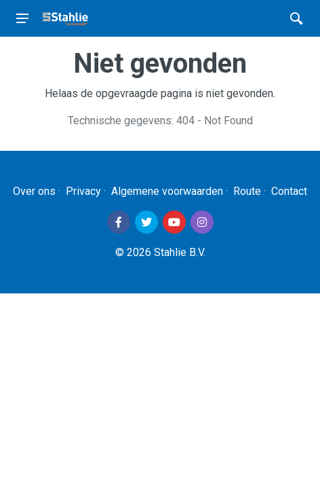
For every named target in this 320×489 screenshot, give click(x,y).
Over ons (34, 191)
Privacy (83, 191)
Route (247, 191)
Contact (289, 191)
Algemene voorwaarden (167, 191)
